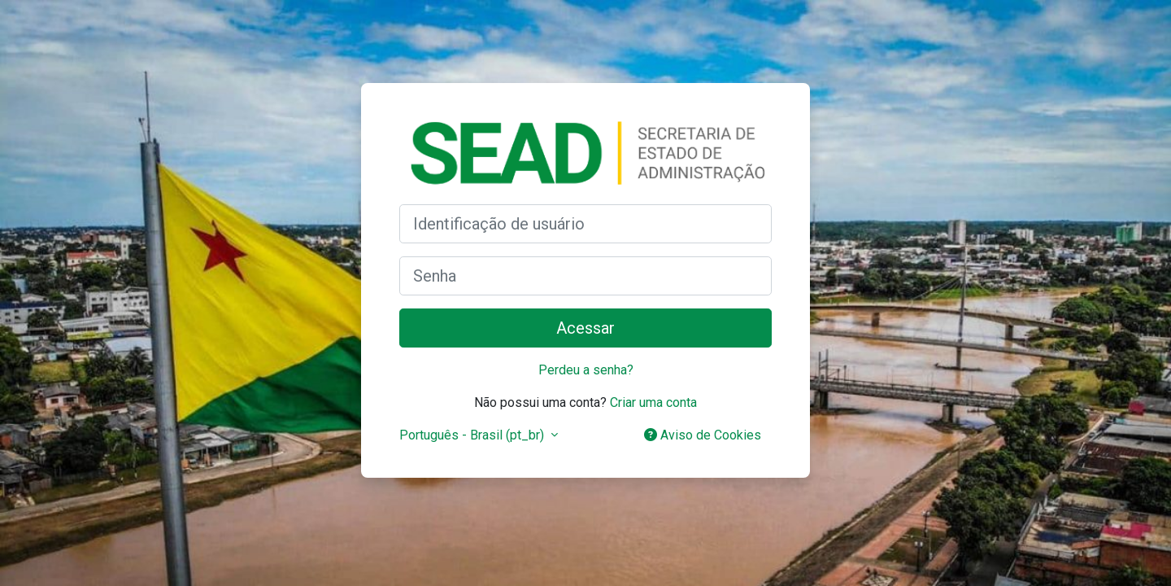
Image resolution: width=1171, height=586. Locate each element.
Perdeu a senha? (585, 370)
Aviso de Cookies (702, 435)
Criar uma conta (653, 402)
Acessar (585, 328)
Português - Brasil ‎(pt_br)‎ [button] (473, 435)
